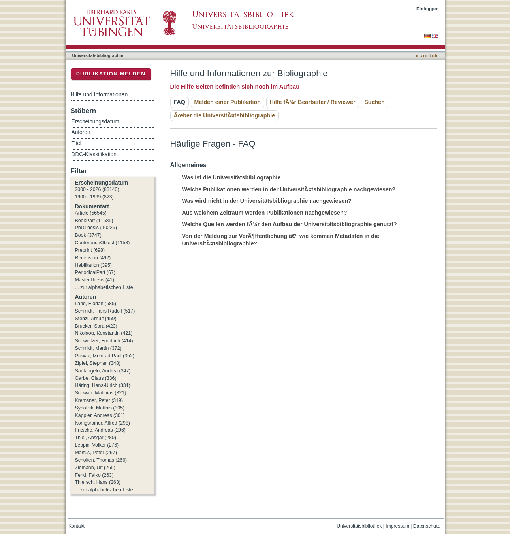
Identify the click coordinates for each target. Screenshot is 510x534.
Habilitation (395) (93, 265)
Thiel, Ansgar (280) (95, 437)
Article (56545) (91, 213)
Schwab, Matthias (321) (100, 393)
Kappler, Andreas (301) (100, 415)
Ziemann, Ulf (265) (95, 467)
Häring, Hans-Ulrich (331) (102, 385)
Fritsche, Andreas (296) (100, 430)
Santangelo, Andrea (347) (103, 371)
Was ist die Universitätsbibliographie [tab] (227, 177)
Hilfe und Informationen (99, 94)
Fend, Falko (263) (94, 475)
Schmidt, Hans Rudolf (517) (105, 311)
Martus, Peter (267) (96, 452)
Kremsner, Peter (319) (99, 400)
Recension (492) (93, 257)
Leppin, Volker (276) (97, 445)
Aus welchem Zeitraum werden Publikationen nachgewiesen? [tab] (260, 212)
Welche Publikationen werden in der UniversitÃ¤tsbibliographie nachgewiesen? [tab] (284, 189)
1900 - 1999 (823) (94, 197)
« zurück (426, 55)
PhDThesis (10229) (96, 227)
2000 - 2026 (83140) (97, 189)
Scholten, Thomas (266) (101, 460)
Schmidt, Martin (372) (98, 348)
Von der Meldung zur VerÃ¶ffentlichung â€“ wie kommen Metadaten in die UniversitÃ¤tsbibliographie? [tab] (276, 240)
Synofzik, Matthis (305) (100, 408)
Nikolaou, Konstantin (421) (104, 333)
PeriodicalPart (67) (95, 272)
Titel (76, 143)
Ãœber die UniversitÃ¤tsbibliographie (224, 115)
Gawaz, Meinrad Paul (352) (104, 356)
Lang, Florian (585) (95, 303)
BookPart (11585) (94, 220)
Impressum (397, 526)
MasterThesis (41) (95, 280)
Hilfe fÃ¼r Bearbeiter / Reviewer (313, 102)
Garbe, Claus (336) (96, 378)
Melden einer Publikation (227, 102)
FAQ (179, 102)
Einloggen (427, 8)
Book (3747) (88, 235)
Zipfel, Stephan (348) (97, 363)
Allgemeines (188, 165)
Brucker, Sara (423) (96, 326)
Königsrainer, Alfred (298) (102, 423)
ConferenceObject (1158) (102, 242)
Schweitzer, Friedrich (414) (104, 340)
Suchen (374, 102)
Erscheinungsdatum (95, 122)
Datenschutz (426, 526)
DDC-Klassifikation (94, 154)
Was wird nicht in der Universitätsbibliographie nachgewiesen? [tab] (262, 201)
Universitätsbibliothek (359, 526)
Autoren (81, 132)
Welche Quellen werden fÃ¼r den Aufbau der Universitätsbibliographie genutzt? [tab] (285, 224)
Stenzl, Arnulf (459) (96, 318)
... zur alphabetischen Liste (104, 287)
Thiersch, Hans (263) (97, 482)
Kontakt (76, 526)
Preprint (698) (90, 250)
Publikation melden (111, 74)
